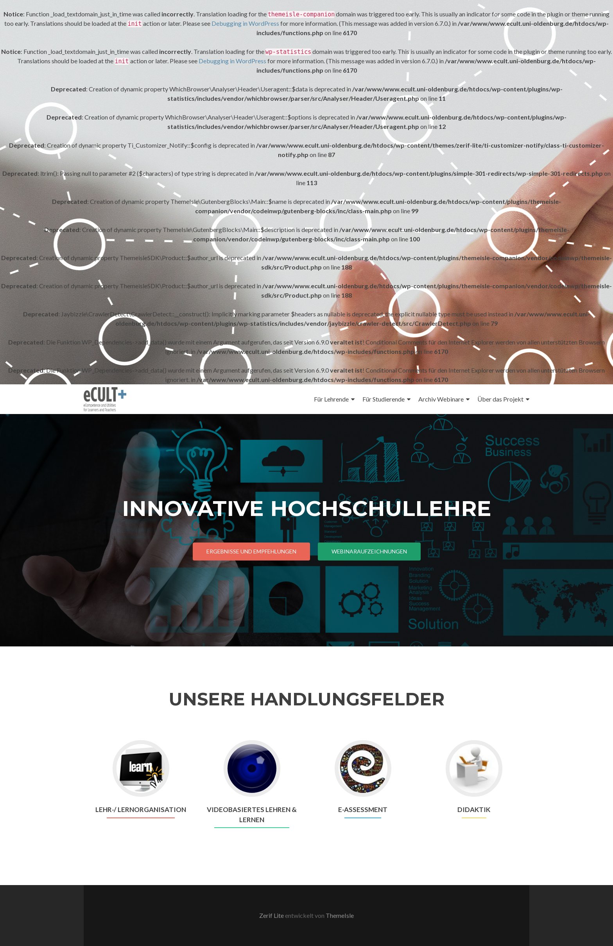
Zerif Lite (272, 915)
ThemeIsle (340, 915)
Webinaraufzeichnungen (369, 551)
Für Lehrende (331, 399)
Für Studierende (383, 399)
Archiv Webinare (441, 399)
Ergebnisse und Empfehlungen (251, 551)
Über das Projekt (500, 399)
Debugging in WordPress (245, 23)
